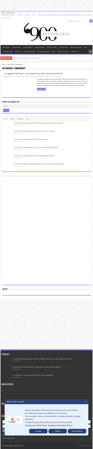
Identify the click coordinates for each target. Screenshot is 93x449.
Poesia (53, 51)
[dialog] (46, 417)
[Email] (46, 106)
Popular (12, 119)
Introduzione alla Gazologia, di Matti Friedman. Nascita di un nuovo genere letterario (38, 123)
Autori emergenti (52, 47)
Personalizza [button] (77, 431)
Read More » (41, 89)
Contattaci (27, 15)
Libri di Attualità (6, 18)
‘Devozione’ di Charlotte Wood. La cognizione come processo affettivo (34, 131)
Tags (27, 119)
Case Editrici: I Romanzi (8, 15)
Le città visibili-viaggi (29, 51)
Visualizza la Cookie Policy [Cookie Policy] (36, 425)
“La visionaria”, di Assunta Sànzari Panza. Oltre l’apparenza (31, 139)
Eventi (85, 47)
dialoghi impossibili (76, 47)
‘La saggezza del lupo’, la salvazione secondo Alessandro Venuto (33, 73)
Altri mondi (74, 51)
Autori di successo (62, 51)
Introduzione (6, 47)
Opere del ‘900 (16, 47)
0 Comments (51, 76)
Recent (5, 119)
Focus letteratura (7, 51)
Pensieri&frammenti (43, 51)
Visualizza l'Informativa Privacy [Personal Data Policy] (60, 425)
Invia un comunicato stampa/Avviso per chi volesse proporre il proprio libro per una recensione (64, 15)
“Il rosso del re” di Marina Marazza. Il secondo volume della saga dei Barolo (36, 147)
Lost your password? (9, 438)
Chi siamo (19, 15)
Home (34, 15)
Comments (20, 119)
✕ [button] (85, 402)
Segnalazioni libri (40, 47)
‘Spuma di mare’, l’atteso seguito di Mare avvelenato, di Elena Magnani (34, 155)
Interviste (17, 51)
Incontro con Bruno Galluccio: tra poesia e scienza (26, 58)
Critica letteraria (63, 47)
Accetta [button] (38, 431)
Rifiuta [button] (57, 431)
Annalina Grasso (9, 76)
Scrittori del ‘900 (27, 47)
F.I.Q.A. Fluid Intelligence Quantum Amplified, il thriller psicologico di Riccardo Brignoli (39, 164)
